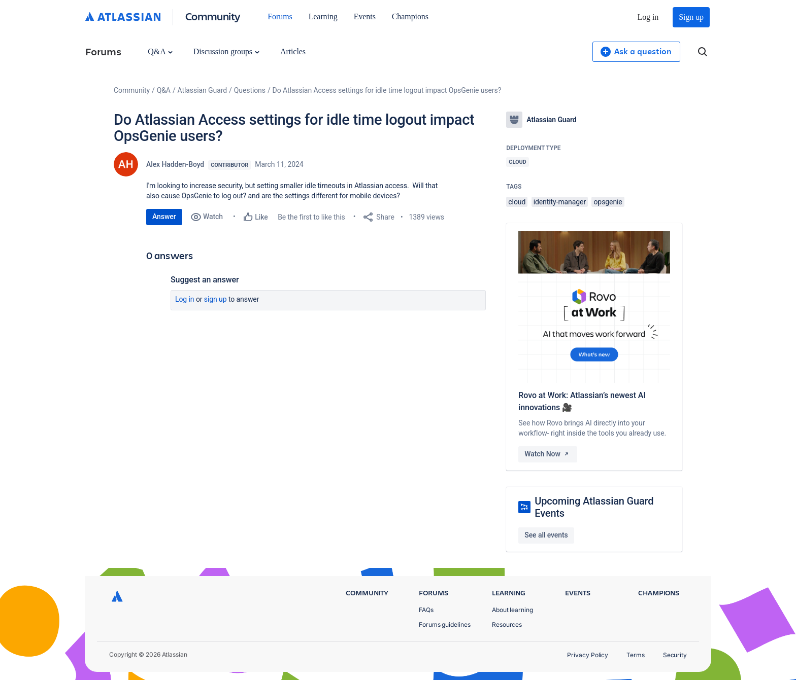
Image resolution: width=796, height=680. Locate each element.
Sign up (691, 17)
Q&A (160, 51)
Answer (164, 216)
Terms (635, 655)
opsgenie (607, 202)
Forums (280, 16)
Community (213, 16)
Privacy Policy (587, 655)
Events (365, 16)
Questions (250, 90)
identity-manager (560, 202)
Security (675, 655)
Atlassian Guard (202, 90)
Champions (410, 16)
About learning (512, 610)
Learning (323, 16)
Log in (648, 17)
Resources (507, 624)
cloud (516, 202)
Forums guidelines (445, 624)
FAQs (426, 610)
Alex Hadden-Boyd (175, 164)
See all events (546, 535)
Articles (293, 51)
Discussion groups (226, 51)
